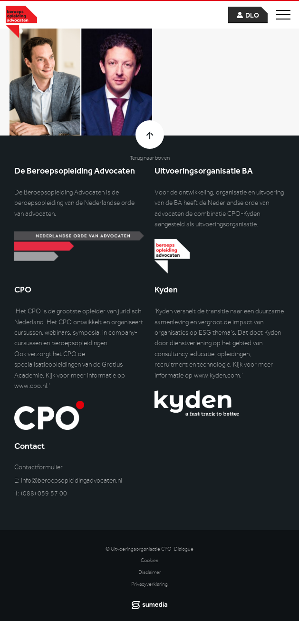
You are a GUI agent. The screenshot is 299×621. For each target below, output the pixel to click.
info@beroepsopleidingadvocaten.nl (71, 480)
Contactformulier (38, 467)
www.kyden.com (217, 375)
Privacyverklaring (149, 584)
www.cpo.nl (30, 386)
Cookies (149, 560)
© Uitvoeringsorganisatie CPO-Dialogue (149, 549)
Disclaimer (149, 572)
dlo (252, 15)
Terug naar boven (150, 158)
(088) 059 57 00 (44, 493)
